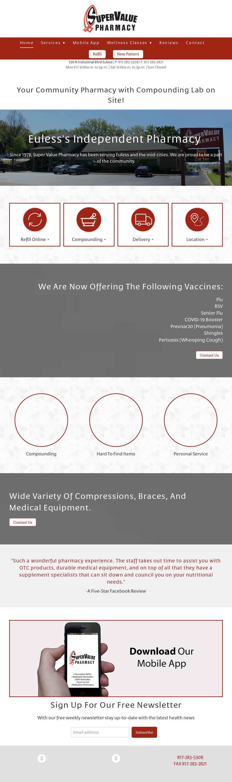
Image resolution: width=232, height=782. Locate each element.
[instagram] (116, 758)
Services (53, 42)
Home (27, 42)
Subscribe (144, 732)
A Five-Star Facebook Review (117, 591)
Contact (195, 42)
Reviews (168, 42)
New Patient (128, 54)
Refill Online (34, 239)
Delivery (142, 239)
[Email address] (100, 732)
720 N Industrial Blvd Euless (91, 62)
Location (195, 239)
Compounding (87, 239)
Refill (97, 54)
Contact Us (209, 355)
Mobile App (86, 42)
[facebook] (41, 758)
